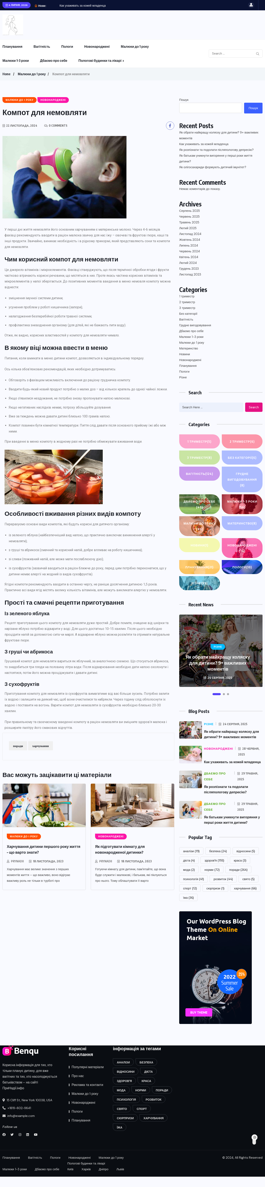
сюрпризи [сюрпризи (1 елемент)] (215, 898)
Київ (70, 1179)
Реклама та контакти (87, 1095)
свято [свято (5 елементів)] (248, 889)
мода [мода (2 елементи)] (189, 879)
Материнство (188, 348)
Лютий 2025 (188, 228)
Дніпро (104, 1179)
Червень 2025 (189, 217)
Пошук (184, 100)
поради (18, 746)
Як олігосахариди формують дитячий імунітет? (212, 167)
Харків (86, 1179)
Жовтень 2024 (189, 240)
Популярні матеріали (88, 1077)
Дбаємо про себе (53, 60)
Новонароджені (97, 46)
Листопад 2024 (190, 234)
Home (6, 74)
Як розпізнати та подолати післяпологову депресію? (216, 150)
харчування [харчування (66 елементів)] (245, 898)
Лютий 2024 (188, 263)
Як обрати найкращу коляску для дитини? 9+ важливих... (98, 5)
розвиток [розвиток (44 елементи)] (223, 889)
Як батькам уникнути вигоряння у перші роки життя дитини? (215, 158)
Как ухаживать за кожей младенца (203, 144)
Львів (120, 1179)
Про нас (78, 1086)
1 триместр (187, 296)
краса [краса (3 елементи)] (240, 870)
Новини (184, 354)
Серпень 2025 (189, 211)
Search (254, 407)
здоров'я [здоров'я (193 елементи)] (214, 870)
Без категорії (188, 314)
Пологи (67, 46)
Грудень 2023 (189, 269)
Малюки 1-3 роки (15, 60)
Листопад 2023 (190, 274)
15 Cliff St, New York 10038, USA (27, 1110)
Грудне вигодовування (195, 325)
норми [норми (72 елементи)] (212, 879)
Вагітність (41, 46)
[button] (216, 694)
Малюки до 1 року (135, 46)
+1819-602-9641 (16, 1118)
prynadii (17, 861)
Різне (183, 377)
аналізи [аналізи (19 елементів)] (191, 861)
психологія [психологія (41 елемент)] (193, 889)
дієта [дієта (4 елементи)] (189, 870)
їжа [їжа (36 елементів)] (188, 907)
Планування (12, 46)
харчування (40, 746)
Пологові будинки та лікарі (99, 60)
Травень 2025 (189, 222)
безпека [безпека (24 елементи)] (218, 861)
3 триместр (187, 308)
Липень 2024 (188, 245)
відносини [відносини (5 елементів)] (245, 861)
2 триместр (187, 302)
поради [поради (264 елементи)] (238, 879)
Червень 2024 (189, 251)
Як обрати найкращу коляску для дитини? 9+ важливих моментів (218, 135)
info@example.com (18, 1126)
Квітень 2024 (188, 257)
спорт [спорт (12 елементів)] (190, 898)
